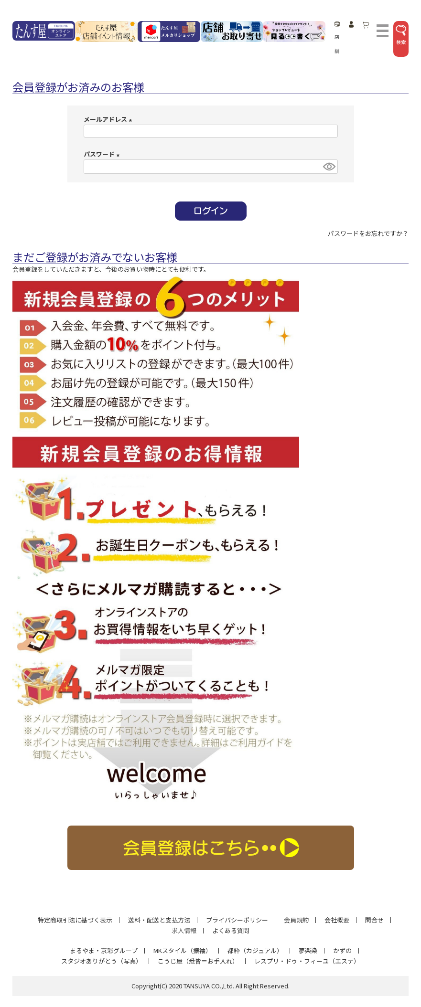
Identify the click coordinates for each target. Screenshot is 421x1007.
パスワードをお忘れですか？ (368, 233)
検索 (401, 35)
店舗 (337, 37)
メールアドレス (109, 119)
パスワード (103, 154)
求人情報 (184, 930)
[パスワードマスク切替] (329, 167)
